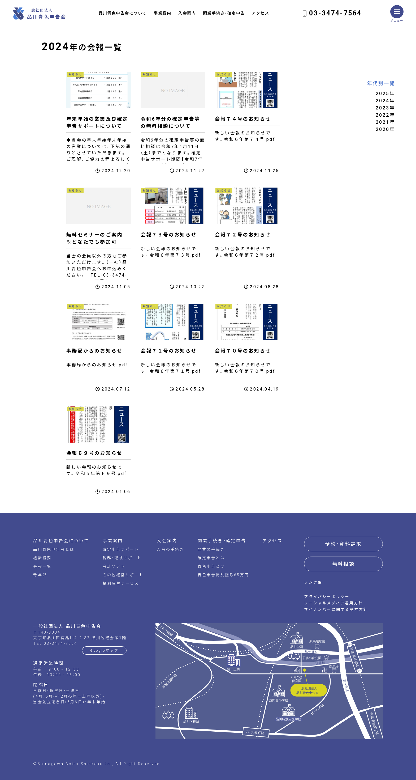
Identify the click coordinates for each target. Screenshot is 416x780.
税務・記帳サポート (122, 558)
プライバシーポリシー (327, 597)
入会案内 (187, 13)
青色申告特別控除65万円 (223, 575)
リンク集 (313, 582)
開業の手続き (211, 549)
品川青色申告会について (122, 13)
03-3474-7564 (335, 13)
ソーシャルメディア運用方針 (333, 603)
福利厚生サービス (121, 583)
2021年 (385, 122)
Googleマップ (104, 650)
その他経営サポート (123, 575)
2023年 (385, 108)
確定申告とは (211, 558)
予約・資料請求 (343, 544)
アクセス (260, 13)
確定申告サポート (121, 549)
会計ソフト (114, 566)
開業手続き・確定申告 (224, 13)
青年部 (40, 575)
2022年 (385, 115)
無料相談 (343, 564)
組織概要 (42, 558)
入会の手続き (170, 549)
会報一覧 (42, 566)
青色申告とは (211, 566)
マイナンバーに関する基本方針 (336, 609)
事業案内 (162, 13)
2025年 (385, 93)
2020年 (385, 129)
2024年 (385, 100)
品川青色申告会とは (53, 549)
